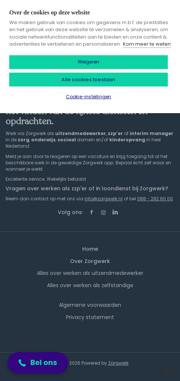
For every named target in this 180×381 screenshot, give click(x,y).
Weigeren (89, 62)
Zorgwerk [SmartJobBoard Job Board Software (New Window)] (118, 363)
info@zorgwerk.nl (103, 199)
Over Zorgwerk (90, 261)
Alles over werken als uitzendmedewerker (90, 273)
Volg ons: (70, 212)
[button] (37, 363)
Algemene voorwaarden (90, 305)
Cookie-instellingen (88, 96)
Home (90, 249)
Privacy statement (90, 317)
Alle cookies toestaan (88, 79)
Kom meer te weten (147, 43)
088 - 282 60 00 (155, 199)
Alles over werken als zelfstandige (90, 285)
